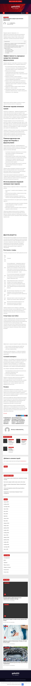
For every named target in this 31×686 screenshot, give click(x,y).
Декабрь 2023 (6, 528)
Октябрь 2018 (6, 544)
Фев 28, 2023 (11, 443)
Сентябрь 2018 (6, 546)
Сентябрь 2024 (7, 506)
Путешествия (6, 569)
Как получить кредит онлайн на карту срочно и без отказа (14, 482)
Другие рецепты (8, 48)
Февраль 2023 (6, 537)
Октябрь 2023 (6, 532)
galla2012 (15, 6)
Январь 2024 (6, 525)
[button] (24, 13)
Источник (5, 413)
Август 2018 (6, 549)
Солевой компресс (10, 51)
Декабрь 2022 (6, 539)
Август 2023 (6, 535)
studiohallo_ (12, 600)
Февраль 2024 (6, 523)
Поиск (5, 466)
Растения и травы (9, 49)
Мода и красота (7, 565)
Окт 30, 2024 (6, 643)
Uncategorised (6, 17)
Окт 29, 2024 (6, 665)
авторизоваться (23, 461)
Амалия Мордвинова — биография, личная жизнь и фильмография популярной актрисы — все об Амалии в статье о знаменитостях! (18, 420)
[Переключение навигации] (22, 13)
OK (22, 684)
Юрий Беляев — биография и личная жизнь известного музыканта (7, 420)
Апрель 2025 (6, 501)
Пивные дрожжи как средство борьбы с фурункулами (14, 45)
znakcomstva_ (13, 23)
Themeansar (23, 679)
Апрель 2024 (6, 518)
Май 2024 (5, 516)
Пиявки (8, 52)
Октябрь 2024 (6, 504)
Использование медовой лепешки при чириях (13, 47)
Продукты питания (7, 567)
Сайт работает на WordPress (10, 679)
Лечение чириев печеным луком (10, 44)
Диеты (5, 560)
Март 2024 (6, 520)
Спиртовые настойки (10, 50)
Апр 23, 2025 (6, 600)
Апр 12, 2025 (6, 622)
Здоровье (5, 562)
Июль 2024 (6, 511)
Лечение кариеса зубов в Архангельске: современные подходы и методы (12, 598)
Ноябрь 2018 (6, 542)
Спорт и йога (6, 572)
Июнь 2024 (6, 513)
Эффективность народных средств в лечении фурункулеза (15, 43)
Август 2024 (6, 509)
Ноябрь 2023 (6, 530)
